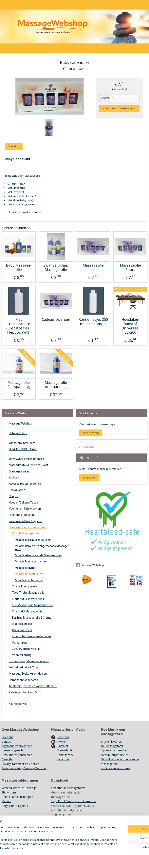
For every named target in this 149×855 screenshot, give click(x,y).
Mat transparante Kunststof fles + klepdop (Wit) (18, 325)
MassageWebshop (20, 423)
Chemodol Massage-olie (27, 611)
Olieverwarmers (22, 630)
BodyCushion (17, 490)
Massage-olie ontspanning (56, 384)
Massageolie (93, 265)
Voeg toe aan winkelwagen (119, 108)
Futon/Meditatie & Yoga (24, 667)
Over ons (7, 737)
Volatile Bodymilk (25, 567)
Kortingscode (65, 755)
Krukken (14, 477)
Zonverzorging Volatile (26, 648)
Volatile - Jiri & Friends (29, 580)
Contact (7, 741)
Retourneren (10, 755)
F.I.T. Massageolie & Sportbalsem (32, 605)
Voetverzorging (21, 655)
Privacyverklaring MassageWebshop (24, 768)
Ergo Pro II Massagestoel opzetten (73, 801)
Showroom (9, 792)
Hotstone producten (21, 514)
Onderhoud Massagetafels (68, 788)
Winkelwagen (91, 433)
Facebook (63, 737)
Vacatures (63, 759)
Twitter (61, 741)
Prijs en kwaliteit (111, 741)
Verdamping (20, 642)
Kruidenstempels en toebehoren (29, 661)
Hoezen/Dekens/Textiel (24, 502)
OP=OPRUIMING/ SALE (23, 449)
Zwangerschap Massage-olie (55, 267)
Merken (6, 801)
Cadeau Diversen (56, 319)
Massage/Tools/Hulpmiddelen (28, 673)
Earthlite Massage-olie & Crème (31, 617)
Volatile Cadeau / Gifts (29, 574)
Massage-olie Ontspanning (19, 384)
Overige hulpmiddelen (115, 755)
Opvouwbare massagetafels (27, 458)
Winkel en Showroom (22, 443)
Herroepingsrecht (13, 750)
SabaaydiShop (18, 433)
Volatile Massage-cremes (31, 561)
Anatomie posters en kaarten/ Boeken (33, 686)
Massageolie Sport (130, 267)
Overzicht (13, 146)
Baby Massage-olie (18, 267)
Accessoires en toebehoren (26, 483)
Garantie (7, 759)
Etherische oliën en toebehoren (31, 636)
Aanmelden (89, 477)
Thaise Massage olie (25, 586)
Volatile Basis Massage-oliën (33, 539)
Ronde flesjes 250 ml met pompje (93, 321)
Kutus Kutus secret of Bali (28, 599)
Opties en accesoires (114, 750)
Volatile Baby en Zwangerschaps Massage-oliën (42, 547)
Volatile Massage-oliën (26, 533)
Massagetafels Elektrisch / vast (28, 465)
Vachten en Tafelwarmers (25, 508)
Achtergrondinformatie (65, 823)
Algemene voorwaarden (17, 746)
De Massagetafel (112, 746)
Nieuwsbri (63, 750)
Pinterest (62, 746)
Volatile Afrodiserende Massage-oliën (38, 555)
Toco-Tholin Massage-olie (28, 592)
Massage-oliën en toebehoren (27, 527)
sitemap (89, 847)
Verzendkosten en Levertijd (19, 788)
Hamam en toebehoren (23, 680)
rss (98, 847)
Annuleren (25, 755)
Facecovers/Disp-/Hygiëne (25, 521)
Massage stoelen (19, 471)
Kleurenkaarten (61, 814)
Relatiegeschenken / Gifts (25, 692)
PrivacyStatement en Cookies (20, 764)
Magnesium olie (22, 623)
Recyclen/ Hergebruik (15, 806)
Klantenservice (18, 703)
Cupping (14, 496)
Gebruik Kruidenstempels (17, 797)
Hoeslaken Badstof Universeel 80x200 (130, 325)
